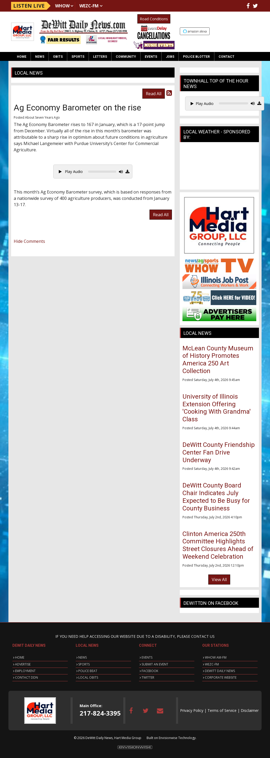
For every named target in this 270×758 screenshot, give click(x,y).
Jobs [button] (170, 57)
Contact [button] (226, 57)
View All (219, 579)
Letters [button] (100, 57)
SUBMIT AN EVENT (155, 664)
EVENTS (147, 657)
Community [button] (126, 57)
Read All (153, 93)
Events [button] (151, 57)
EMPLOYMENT (25, 671)
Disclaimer (250, 710)
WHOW (62, 6)
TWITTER (148, 677)
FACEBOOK (150, 671)
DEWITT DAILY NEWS (220, 671)
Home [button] (21, 57)
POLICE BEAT (87, 671)
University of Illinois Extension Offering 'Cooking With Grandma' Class (216, 408)
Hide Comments (29, 241)
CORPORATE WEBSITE (221, 677)
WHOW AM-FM (215, 657)
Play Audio (71, 171)
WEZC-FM (89, 6)
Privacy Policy (191, 710)
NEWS (82, 657)
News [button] (39, 57)
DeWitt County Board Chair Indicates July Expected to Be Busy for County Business (216, 497)
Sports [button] (77, 57)
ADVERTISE (23, 664)
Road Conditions (154, 18)
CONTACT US (203, 636)
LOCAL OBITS (88, 677)
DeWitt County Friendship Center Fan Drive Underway (218, 452)
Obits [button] (58, 57)
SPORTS (84, 664)
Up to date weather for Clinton (256, 31)
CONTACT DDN (26, 677)
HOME (19, 657)
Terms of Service (222, 710)
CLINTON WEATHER (219, 167)
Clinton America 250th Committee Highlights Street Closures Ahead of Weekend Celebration (217, 545)
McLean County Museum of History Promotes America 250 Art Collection (217, 360)
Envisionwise (168, 738)
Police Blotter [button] (196, 57)
